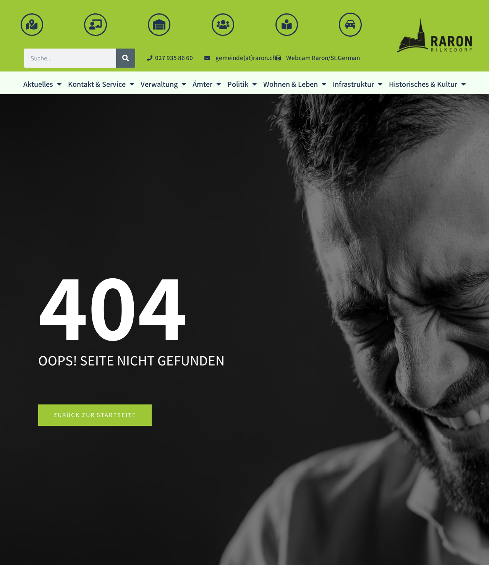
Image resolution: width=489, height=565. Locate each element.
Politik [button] (242, 85)
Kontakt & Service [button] (101, 85)
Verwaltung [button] (163, 85)
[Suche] (125, 59)
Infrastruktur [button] (358, 85)
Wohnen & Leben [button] (295, 85)
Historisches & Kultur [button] (427, 85)
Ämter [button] (207, 85)
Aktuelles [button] (42, 85)
